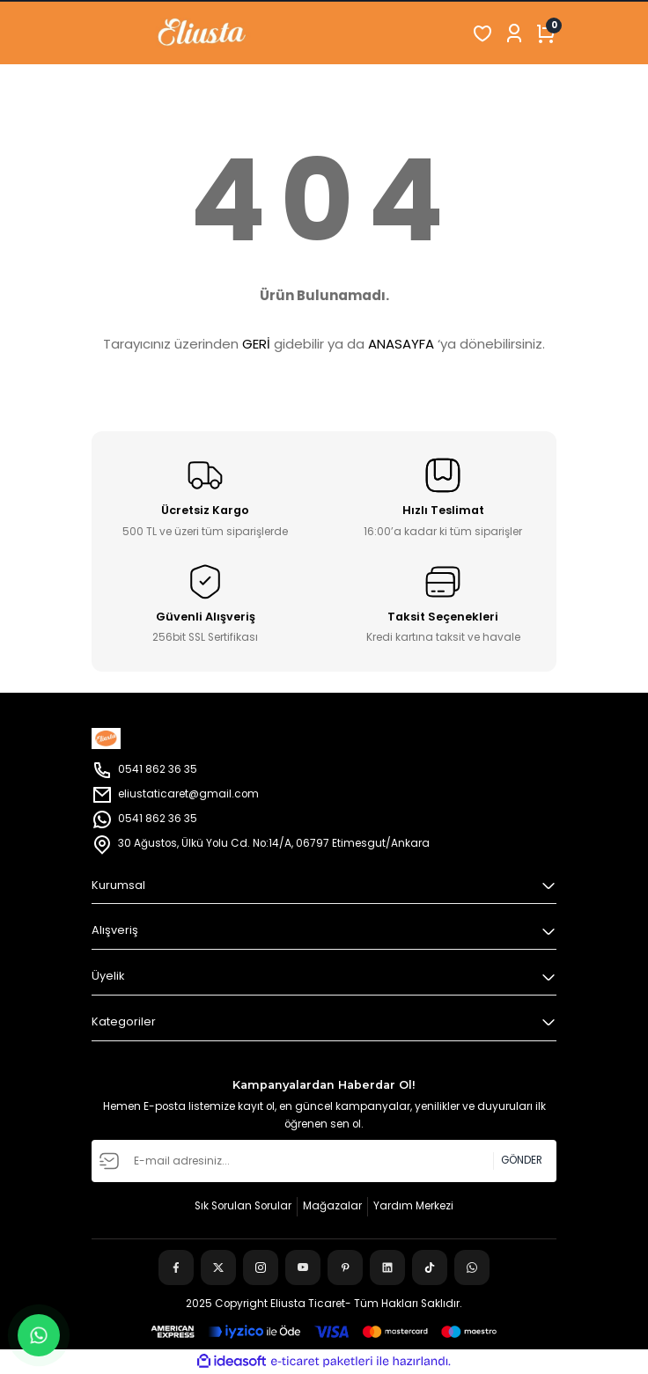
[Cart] (545, 33)
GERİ (256, 343)
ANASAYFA (401, 343)
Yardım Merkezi (413, 1206)
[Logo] (183, 33)
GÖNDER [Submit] (521, 1160)
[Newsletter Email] (324, 1161)
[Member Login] (514, 33)
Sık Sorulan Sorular (243, 1206)
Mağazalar (332, 1206)
